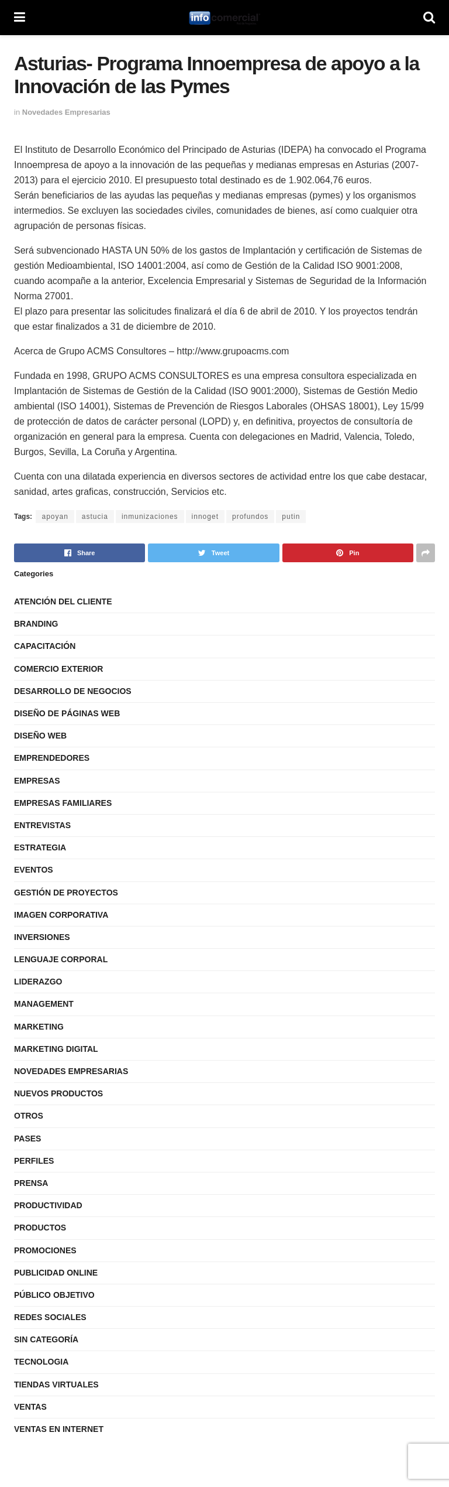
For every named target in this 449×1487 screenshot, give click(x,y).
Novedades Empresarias (66, 112)
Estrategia (40, 847)
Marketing (39, 1026)
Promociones (45, 1250)
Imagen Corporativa (61, 914)
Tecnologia (41, 1361)
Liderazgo (38, 981)
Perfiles (34, 1160)
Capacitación (44, 646)
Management (44, 1004)
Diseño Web (40, 735)
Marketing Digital (56, 1049)
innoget (205, 516)
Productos (40, 1227)
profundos (250, 516)
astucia (95, 516)
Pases (27, 1138)
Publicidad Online (56, 1272)
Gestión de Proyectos (66, 892)
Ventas (30, 1406)
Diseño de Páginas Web (67, 713)
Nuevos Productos (58, 1093)
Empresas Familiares (63, 803)
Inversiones (42, 937)
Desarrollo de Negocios (73, 691)
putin (291, 516)
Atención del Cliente (63, 601)
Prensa (31, 1183)
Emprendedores (51, 758)
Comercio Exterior (58, 669)
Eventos (33, 869)
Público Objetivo (54, 1295)
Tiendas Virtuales (56, 1384)
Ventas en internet (58, 1429)
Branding (36, 623)
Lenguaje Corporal (61, 959)
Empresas (37, 780)
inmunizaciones (150, 516)
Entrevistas (42, 825)
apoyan (55, 516)
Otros (28, 1115)
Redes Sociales (50, 1317)
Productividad (48, 1205)
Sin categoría (46, 1339)
